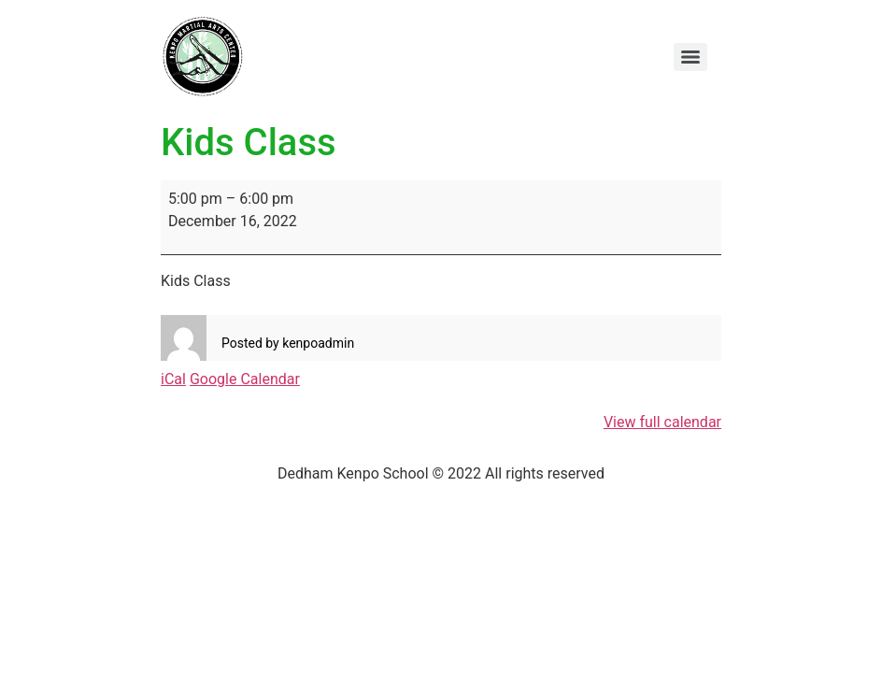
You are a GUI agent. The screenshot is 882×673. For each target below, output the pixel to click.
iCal (173, 379)
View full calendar (662, 422)
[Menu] (690, 57)
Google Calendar (245, 379)
